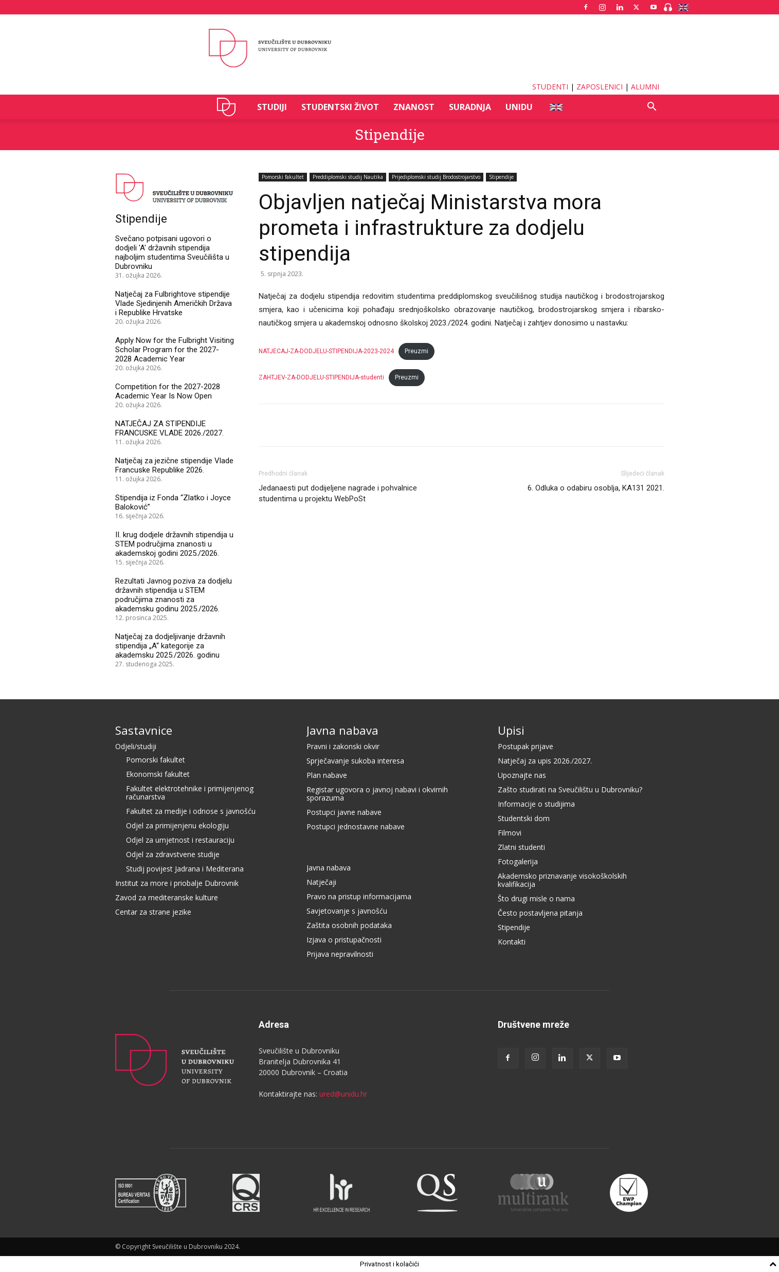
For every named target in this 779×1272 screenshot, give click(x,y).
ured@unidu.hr (343, 1094)
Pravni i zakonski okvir (342, 746)
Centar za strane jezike (153, 912)
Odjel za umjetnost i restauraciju (180, 840)
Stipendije (390, 134)
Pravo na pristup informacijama (358, 896)
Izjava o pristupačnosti (344, 939)
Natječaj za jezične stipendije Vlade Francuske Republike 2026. (174, 465)
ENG (555, 107)
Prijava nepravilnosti (339, 954)
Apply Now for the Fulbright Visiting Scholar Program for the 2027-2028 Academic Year (174, 350)
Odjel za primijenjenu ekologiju (177, 825)
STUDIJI (272, 107)
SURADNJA (470, 107)
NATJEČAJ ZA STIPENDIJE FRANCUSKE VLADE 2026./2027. (169, 428)
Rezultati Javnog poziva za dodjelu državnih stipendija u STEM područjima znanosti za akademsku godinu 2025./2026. (173, 594)
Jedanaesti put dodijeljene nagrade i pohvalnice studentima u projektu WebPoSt (338, 493)
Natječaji (321, 882)
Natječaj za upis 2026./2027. (545, 761)
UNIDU (229, 107)
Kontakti (512, 942)
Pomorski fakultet (283, 176)
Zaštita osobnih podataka (349, 925)
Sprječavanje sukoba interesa (355, 761)
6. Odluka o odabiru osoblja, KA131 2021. (596, 488)
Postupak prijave (525, 746)
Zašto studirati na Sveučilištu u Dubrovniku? (570, 789)
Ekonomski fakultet (158, 774)
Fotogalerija (518, 861)
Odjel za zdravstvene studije (173, 854)
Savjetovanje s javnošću (346, 911)
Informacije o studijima (536, 804)
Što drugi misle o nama (536, 898)
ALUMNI (645, 87)
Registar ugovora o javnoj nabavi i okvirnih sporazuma (377, 794)
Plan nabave (326, 775)
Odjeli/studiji (135, 746)
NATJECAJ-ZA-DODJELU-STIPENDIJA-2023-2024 (326, 351)
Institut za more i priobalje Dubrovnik (177, 883)
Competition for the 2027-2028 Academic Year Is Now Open (167, 391)
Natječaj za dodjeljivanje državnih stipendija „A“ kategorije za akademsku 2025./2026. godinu (170, 646)
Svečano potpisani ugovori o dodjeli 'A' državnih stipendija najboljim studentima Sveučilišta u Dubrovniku (172, 252)
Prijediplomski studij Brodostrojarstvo (436, 176)
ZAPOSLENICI (599, 87)
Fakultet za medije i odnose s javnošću (191, 811)
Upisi (511, 730)
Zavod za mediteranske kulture (166, 897)
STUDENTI (550, 87)
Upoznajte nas (522, 775)
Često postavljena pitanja (540, 913)
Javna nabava (342, 730)
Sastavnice (143, 730)
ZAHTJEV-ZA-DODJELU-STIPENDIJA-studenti (321, 377)
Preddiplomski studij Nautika (348, 176)
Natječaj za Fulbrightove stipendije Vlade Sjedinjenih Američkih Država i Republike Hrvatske (173, 303)
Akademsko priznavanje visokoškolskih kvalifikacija (562, 880)
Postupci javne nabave (344, 812)
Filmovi (509, 833)
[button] (652, 108)
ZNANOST (413, 107)
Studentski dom (524, 818)
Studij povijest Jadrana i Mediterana (185, 869)
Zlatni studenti (521, 847)
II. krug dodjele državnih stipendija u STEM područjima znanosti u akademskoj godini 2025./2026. (174, 544)
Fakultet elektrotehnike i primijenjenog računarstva (189, 793)
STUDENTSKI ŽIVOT (340, 107)
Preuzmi (416, 351)
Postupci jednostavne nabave (355, 826)
